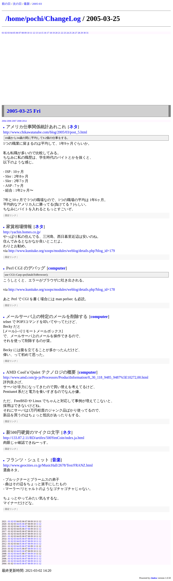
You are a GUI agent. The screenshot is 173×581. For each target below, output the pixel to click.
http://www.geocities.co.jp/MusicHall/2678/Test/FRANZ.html (48, 465)
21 (59, 33)
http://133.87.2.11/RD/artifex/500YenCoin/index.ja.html (43, 438)
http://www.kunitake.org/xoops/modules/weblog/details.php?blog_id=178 (62, 289)
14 (39, 33)
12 (34, 33)
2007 (14, 121)
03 (8, 33)
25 (70, 33)
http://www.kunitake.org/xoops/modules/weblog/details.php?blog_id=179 (62, 251)
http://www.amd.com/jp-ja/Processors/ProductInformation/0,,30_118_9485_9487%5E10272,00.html (75, 377)
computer (57, 268)
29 (82, 33)
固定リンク (10, 215)
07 (20, 33)
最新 (27, 3)
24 (67, 33)
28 (79, 33)
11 (31, 33)
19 (53, 33)
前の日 (6, 3)
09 (25, 33)
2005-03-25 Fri (24, 111)
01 (3, 33)
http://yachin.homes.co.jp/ (22, 232)
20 (56, 33)
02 (6, 33)
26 (73, 33)
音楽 (56, 459)
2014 (24, 121)
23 (65, 33)
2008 (19, 121)
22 (62, 33)
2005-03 (37, 3)
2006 (9, 121)
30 (84, 33)
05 (14, 33)
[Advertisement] (86, 71)
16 (45, 33)
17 (48, 33)
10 (28, 33)
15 (42, 33)
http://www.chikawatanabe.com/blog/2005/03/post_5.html (45, 132)
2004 (4, 121)
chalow (154, 578)
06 (17, 33)
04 (11, 33)
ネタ (73, 126)
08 (23, 33)
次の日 (17, 3)
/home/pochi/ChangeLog (43, 18)
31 (87, 33)
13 (37, 33)
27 (76, 33)
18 (51, 33)
